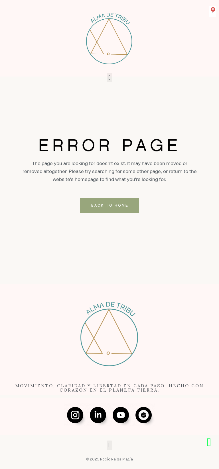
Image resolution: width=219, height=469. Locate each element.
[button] (109, 77)
